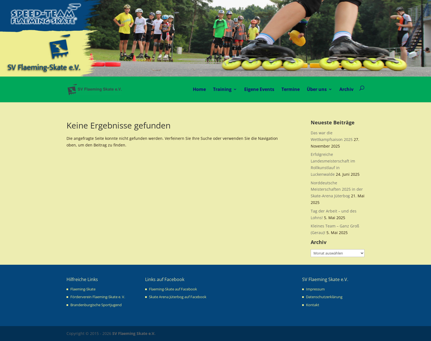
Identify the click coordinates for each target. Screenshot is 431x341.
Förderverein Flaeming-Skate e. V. (97, 296)
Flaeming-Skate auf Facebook (173, 289)
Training (222, 89)
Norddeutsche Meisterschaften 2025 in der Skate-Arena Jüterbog (337, 189)
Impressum (315, 289)
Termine (290, 89)
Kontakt (312, 304)
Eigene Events (259, 89)
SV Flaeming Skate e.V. (133, 333)
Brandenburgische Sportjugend (96, 304)
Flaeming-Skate (82, 289)
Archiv (346, 89)
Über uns (317, 89)
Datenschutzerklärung (324, 296)
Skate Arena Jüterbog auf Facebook (177, 296)
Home (199, 89)
